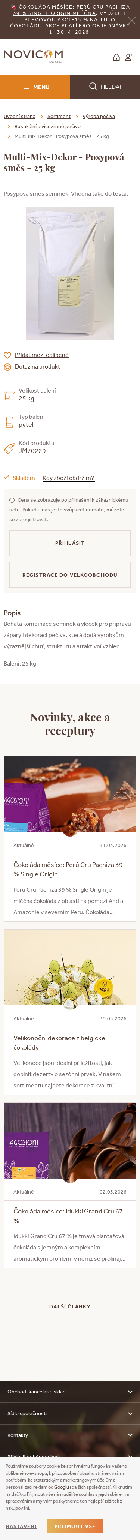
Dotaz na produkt (37, 366)
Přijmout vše (75, 1526)
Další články (69, 1306)
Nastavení (21, 1526)
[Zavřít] (131, 20)
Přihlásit (70, 543)
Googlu (61, 1487)
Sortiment (59, 116)
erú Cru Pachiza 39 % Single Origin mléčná (71, 9)
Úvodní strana (19, 116)
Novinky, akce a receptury (70, 723)
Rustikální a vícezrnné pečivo (48, 126)
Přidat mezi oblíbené (42, 355)
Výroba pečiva (99, 116)
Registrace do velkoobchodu (70, 574)
